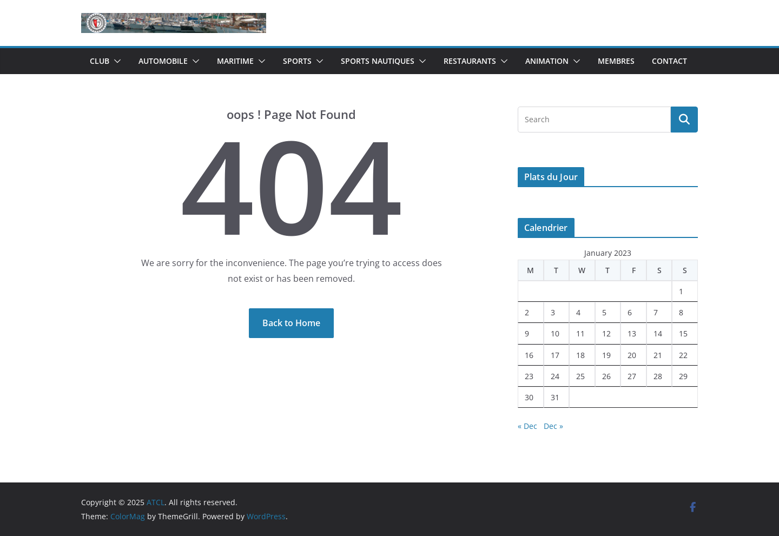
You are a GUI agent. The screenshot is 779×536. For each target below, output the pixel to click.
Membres (616, 61)
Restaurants (470, 61)
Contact (669, 61)
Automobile (163, 61)
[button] (115, 61)
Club (99, 61)
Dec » (553, 426)
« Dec (527, 426)
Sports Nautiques (377, 61)
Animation (547, 61)
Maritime (235, 61)
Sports (297, 61)
